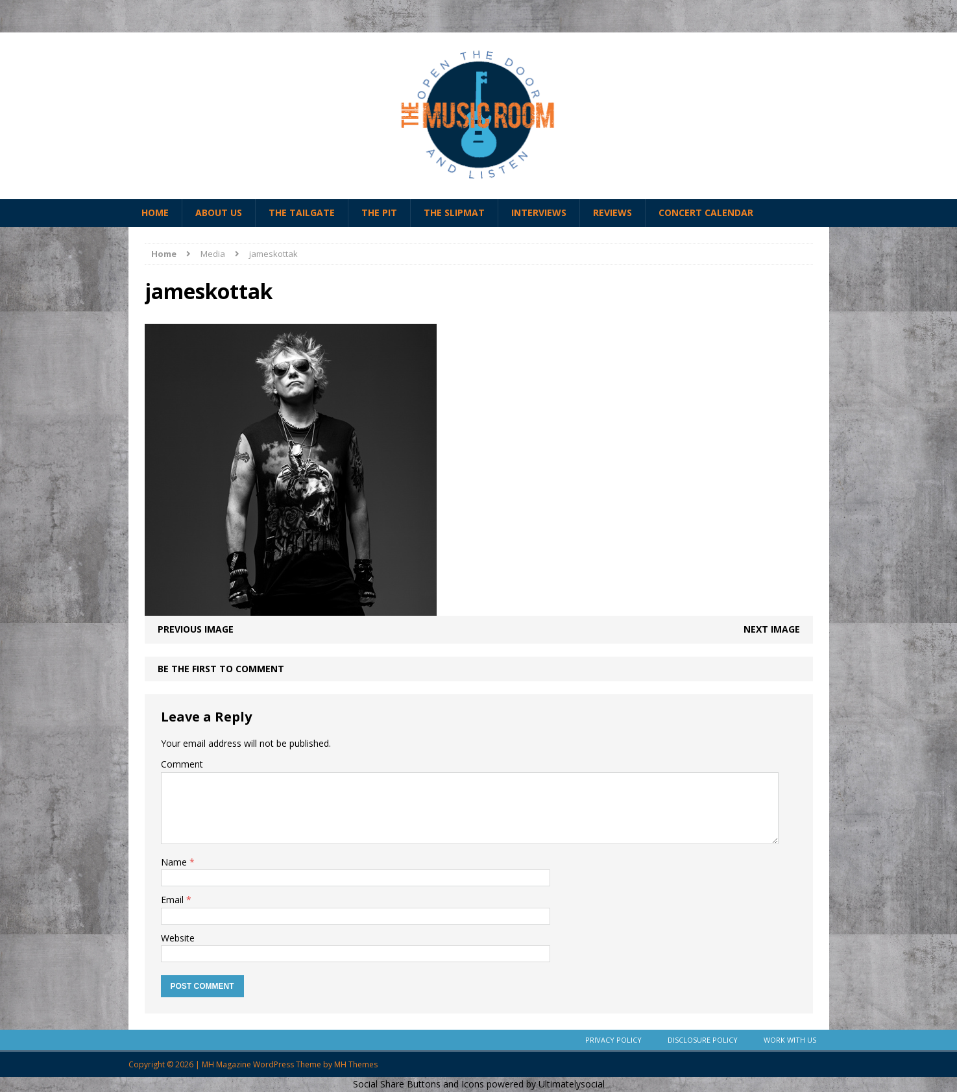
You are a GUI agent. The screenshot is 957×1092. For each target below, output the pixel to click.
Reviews (612, 212)
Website (178, 938)
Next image (772, 629)
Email (173, 899)
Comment (182, 764)
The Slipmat (454, 212)
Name (175, 862)
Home (155, 212)
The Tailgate (302, 212)
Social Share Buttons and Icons (418, 1084)
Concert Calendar (706, 212)
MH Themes (356, 1064)
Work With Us (790, 1040)
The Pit (379, 212)
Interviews (538, 212)
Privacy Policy (613, 1040)
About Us (218, 212)
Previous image (196, 629)
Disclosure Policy (703, 1040)
